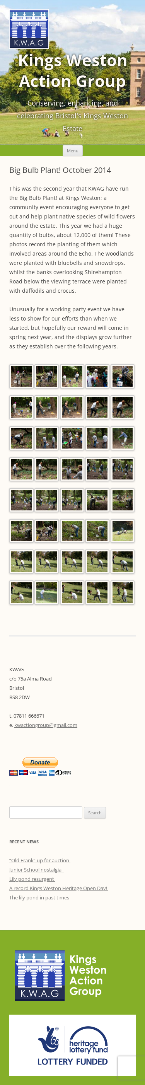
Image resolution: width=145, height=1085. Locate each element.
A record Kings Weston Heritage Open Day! (58, 888)
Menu (72, 151)
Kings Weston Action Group (73, 70)
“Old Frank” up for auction (39, 860)
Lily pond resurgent (32, 878)
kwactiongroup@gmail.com (45, 725)
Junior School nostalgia (36, 869)
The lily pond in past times (39, 897)
